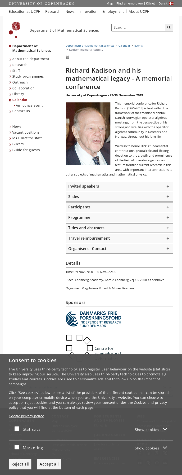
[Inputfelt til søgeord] (138, 28)
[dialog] (91, 414)
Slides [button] (73, 196)
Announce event (29, 105)
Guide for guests (26, 150)
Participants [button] (79, 207)
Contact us (21, 111)
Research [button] (52, 11)
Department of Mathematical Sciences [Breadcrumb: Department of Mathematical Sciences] (90, 45)
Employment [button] (113, 11)
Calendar (19, 99)
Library (18, 94)
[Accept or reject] (18, 428)
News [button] (70, 11)
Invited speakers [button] (83, 186)
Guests (18, 144)
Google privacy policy (26, 416)
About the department (30, 59)
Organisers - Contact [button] (87, 248)
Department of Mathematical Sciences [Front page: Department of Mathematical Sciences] (31, 48)
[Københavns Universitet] (15, 30)
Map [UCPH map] (109, 3)
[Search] (169, 28)
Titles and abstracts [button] (86, 227)
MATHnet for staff (27, 138)
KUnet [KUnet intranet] (150, 3)
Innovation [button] (88, 11)
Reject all (20, 464)
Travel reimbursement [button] (89, 238)
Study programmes (28, 76)
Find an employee (129, 3)
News (16, 126)
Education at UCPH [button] (25, 11)
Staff (16, 70)
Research (19, 64)
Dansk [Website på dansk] (163, 3)
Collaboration (23, 88)
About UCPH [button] (139, 11)
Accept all (49, 464)
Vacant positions (26, 132)
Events (138, 45)
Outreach (20, 82)
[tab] (119, 186)
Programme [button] (79, 217)
